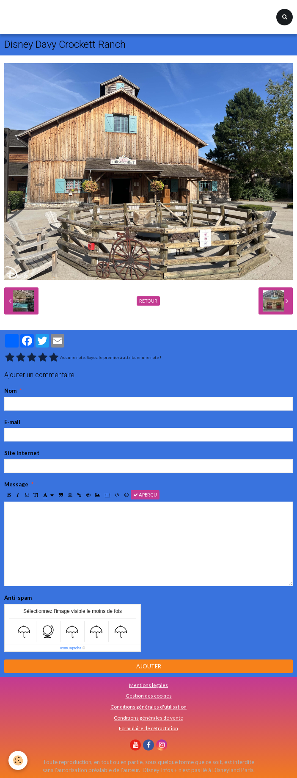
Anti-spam (18, 597)
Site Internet (21, 453)
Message (16, 484)
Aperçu (145, 494)
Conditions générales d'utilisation (148, 706)
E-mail (12, 422)
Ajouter (148, 666)
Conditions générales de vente (148, 717)
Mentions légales (148, 685)
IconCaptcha (71, 648)
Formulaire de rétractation (148, 728)
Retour (148, 300)
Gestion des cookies (149, 695)
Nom (10, 390)
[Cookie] (18, 760)
